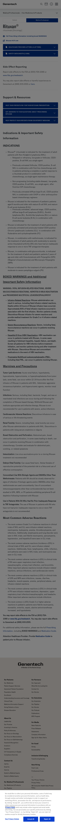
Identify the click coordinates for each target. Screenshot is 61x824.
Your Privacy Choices (12, 819)
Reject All (47, 819)
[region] (30, 807)
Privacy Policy (10, 807)
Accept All (30, 819)
